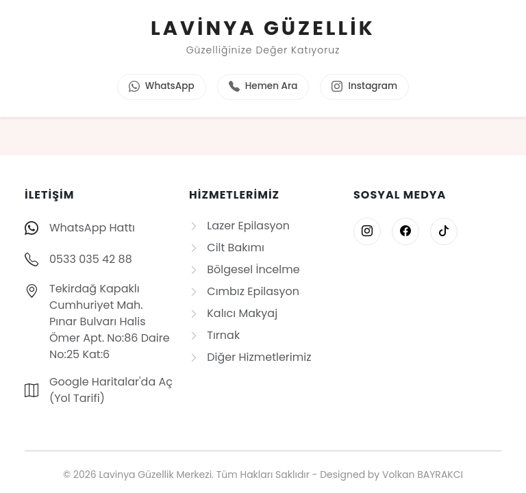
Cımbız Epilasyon (244, 291)
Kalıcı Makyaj (233, 313)
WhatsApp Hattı (92, 228)
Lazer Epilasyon (239, 225)
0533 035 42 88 (90, 259)
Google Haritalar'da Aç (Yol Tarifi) (111, 390)
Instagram (364, 87)
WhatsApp (162, 87)
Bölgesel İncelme (244, 269)
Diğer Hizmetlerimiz (250, 357)
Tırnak (214, 335)
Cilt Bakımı (226, 247)
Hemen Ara (263, 87)
